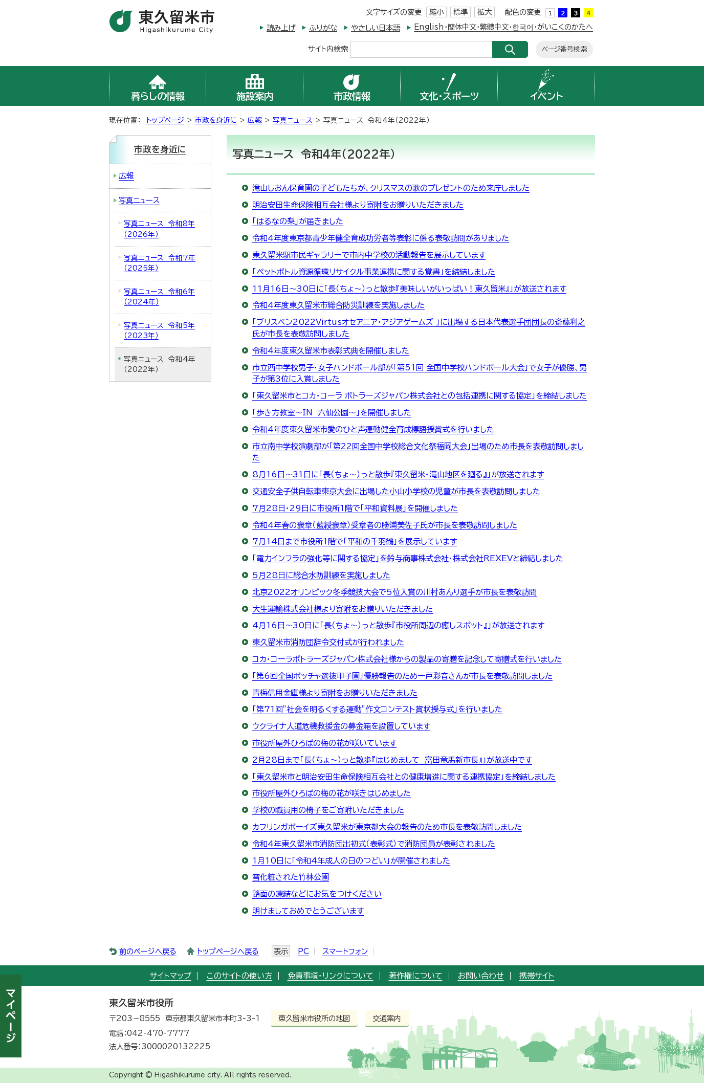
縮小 (436, 12)
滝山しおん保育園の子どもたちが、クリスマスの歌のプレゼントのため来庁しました (391, 188)
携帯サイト (537, 976)
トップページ (165, 120)
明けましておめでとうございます (308, 911)
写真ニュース (293, 120)
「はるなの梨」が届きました (297, 221)
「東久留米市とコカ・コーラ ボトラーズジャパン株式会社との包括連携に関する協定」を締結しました (419, 396)
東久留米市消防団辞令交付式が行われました (328, 642)
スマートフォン (345, 951)
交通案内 (386, 1018)
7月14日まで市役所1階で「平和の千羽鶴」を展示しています (354, 541)
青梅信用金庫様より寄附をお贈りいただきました (334, 693)
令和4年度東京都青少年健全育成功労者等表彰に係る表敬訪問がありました (380, 238)
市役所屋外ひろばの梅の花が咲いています (324, 743)
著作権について (416, 976)
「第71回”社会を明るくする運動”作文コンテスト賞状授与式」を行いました (377, 709)
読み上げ (281, 28)
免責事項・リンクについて (330, 976)
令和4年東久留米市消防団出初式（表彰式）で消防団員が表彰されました (373, 844)
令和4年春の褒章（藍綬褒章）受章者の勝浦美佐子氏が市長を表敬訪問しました (384, 525)
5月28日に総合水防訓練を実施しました (321, 575)
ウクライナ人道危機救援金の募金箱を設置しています (341, 726)
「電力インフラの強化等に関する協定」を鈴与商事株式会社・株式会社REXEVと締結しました (407, 558)
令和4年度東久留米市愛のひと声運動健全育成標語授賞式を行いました (373, 429)
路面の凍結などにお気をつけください (317, 894)
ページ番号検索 (564, 49)
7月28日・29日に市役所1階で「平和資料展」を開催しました (355, 508)
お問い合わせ (481, 976)
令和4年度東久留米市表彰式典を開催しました (330, 351)
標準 (460, 12)
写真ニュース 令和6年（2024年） (159, 297)
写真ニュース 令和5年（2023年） (159, 331)
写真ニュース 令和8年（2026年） (159, 229)
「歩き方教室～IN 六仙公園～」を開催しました (331, 412)
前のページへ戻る (148, 951)
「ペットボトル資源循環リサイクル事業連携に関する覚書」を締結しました (373, 272)
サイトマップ (170, 976)
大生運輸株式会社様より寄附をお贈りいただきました (342, 609)
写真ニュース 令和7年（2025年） (159, 263)
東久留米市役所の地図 (314, 1018)
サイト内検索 (328, 48)
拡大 (484, 12)
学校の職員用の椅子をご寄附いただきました (328, 810)
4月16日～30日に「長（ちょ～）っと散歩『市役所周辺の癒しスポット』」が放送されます (398, 625)
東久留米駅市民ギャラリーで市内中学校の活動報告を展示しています (369, 255)
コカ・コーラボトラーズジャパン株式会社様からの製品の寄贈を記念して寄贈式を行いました (407, 659)
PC (303, 951)
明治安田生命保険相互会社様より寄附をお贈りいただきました (358, 205)
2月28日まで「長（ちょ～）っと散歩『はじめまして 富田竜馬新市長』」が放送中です (392, 760)
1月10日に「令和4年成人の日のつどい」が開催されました (351, 861)
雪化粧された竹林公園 (290, 877)
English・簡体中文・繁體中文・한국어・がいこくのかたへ (503, 27)
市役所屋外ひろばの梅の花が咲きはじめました (331, 793)
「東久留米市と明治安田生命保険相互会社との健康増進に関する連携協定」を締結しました (404, 777)
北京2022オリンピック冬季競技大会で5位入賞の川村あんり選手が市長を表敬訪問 (394, 592)
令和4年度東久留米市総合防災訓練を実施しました (338, 305)
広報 (255, 120)
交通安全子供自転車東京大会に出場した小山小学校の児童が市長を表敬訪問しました (396, 491)
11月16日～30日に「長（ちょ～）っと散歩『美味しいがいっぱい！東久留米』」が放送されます (409, 289)
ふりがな (323, 28)
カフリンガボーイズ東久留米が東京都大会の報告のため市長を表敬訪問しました (387, 827)
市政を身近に (216, 120)
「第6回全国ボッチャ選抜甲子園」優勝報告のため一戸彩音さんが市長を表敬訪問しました (402, 676)
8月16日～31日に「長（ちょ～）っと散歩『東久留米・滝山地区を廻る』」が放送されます (398, 474)
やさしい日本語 (375, 28)
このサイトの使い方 (239, 976)
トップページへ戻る (228, 951)
